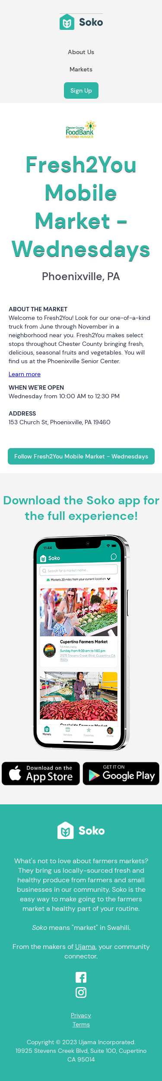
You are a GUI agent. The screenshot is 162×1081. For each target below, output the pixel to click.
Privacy (81, 1015)
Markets (81, 69)
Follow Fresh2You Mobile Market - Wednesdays (81, 456)
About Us (81, 52)
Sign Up (81, 90)
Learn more (25, 374)
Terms (81, 1024)
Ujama (85, 946)
